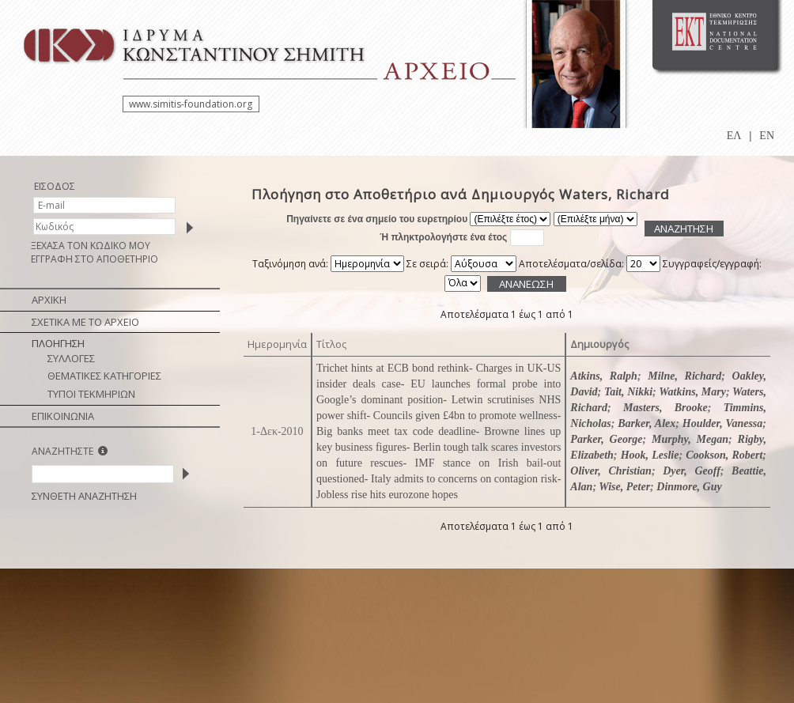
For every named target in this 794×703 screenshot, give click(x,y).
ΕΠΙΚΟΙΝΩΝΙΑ (63, 416)
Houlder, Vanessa (722, 423)
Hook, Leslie (650, 455)
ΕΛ (734, 136)
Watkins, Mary (692, 392)
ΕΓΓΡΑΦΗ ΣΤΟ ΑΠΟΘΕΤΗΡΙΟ (94, 259)
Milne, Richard (684, 376)
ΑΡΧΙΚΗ (49, 300)
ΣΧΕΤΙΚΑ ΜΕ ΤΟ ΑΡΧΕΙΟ (85, 322)
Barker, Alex (646, 423)
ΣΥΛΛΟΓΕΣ (71, 358)
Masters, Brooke (665, 408)
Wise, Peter (624, 487)
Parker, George (606, 439)
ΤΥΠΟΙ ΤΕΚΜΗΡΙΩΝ (91, 394)
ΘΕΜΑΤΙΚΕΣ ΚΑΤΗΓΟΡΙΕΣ (104, 376)
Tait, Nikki (628, 392)
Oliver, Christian (611, 471)
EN (766, 136)
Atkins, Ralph (603, 376)
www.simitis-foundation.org (190, 104)
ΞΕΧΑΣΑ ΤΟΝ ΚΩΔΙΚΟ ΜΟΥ (90, 245)
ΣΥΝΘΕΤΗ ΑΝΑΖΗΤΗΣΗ (84, 496)
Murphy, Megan (690, 439)
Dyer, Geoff (691, 471)
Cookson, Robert (724, 455)
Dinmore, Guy (688, 487)
